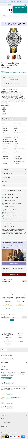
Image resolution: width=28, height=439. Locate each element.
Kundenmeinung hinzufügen (19, 72)
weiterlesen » (4, 103)
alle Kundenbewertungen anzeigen (8, 384)
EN (25, 4)
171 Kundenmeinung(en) (6, 72)
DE (20, 4)
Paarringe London (20, 333)
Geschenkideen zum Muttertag (14, 1)
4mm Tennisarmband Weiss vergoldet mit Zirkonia (20, 299)
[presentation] (4, 57)
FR (23, 4)
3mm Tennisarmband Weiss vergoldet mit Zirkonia (8, 299)
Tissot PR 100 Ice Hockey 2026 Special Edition (7, 334)
